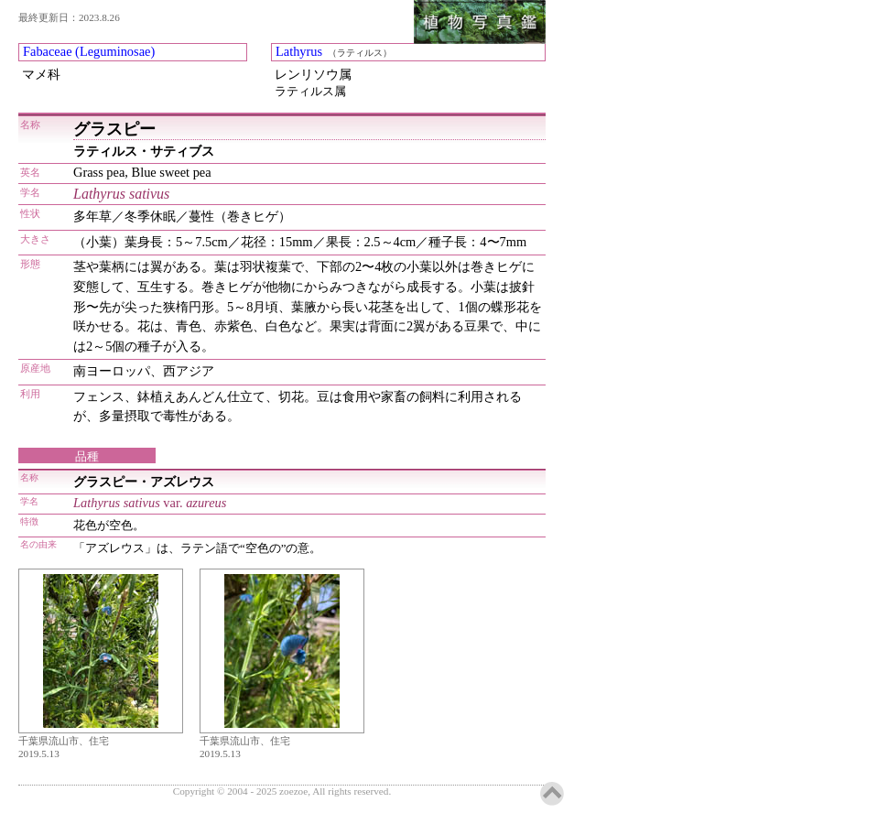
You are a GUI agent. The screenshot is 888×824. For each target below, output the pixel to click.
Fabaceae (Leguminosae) (89, 51)
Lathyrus (299, 51)
